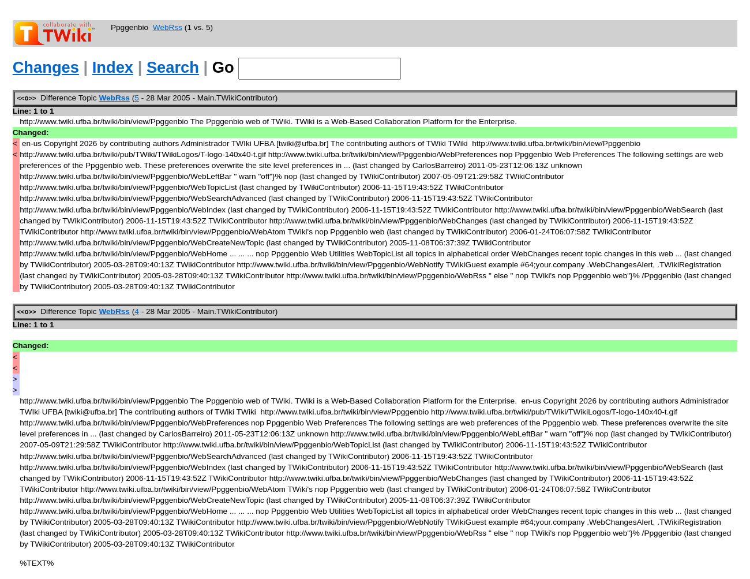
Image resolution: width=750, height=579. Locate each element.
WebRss (167, 27)
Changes (46, 67)
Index (112, 67)
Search (173, 67)
